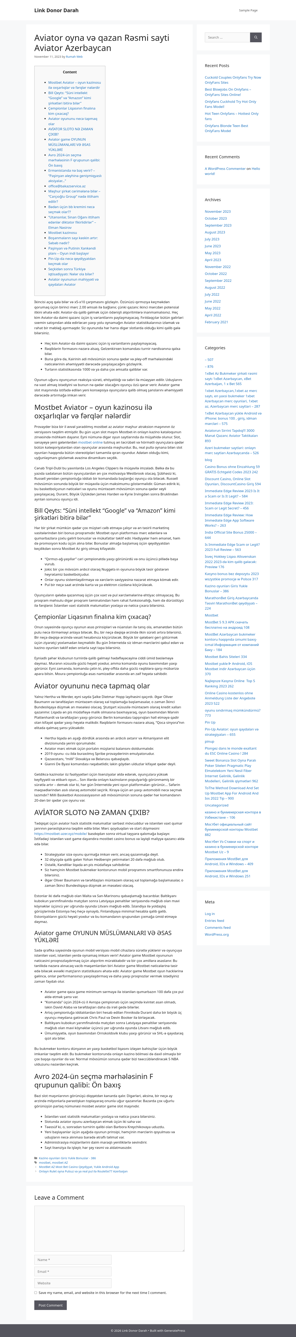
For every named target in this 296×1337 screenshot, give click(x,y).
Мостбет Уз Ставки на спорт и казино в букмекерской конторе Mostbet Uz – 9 (231, 846)
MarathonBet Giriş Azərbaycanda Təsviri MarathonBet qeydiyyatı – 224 (231, 603)
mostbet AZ (60, 1162)
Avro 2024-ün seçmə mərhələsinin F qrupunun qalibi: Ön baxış (74, 160)
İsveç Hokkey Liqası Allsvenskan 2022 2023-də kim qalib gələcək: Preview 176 (231, 561)
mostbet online (90, 442)
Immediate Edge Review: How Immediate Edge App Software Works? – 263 (229, 520)
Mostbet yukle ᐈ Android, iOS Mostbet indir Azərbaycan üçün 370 (230, 668)
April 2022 (213, 315)
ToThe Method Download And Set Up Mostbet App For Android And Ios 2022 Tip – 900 (232, 793)
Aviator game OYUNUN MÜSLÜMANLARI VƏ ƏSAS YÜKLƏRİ (69, 144)
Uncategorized (217, 805)
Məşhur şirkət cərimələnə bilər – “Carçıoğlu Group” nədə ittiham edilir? (74, 196)
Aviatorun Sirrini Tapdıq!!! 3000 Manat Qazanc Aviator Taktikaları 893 (231, 435)
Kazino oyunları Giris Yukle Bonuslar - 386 (67, 1158)
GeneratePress (174, 1330)
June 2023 (213, 246)
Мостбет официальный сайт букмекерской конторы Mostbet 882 (231, 829)
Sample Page (248, 10)
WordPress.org (217, 934)
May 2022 (212, 308)
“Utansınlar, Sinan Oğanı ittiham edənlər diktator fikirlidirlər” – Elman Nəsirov (74, 222)
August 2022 (215, 287)
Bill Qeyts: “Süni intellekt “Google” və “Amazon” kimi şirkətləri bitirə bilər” (69, 97)
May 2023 (212, 253)
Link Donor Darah (56, 10)
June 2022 (213, 301)
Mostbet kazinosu (62, 232)
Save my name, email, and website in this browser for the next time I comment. (103, 1292)
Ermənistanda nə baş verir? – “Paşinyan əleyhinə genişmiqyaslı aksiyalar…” (75, 175)
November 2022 (218, 266)
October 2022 (216, 273)
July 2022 (212, 294)
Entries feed (214, 920)
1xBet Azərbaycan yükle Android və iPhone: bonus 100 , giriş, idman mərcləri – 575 (233, 418)
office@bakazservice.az (67, 186)
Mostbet (211, 615)
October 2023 (216, 218)
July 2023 (212, 239)
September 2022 (218, 280)
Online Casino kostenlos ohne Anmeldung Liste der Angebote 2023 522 (230, 698)
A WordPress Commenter (225, 168)
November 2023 (218, 211)
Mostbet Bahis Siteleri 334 (226, 656)
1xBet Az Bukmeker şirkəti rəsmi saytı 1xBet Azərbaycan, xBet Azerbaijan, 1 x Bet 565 (231, 378)
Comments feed (218, 927)
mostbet (45, 1162)
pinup (209, 741)
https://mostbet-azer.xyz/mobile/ (60, 833)
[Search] (256, 37)
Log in (210, 913)
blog (208, 459)
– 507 (209, 359)
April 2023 (213, 259)
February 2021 (216, 322)
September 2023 (218, 225)
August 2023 (215, 232)
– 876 (209, 366)
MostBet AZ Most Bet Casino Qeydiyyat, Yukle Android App (79, 1167)
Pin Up (210, 722)
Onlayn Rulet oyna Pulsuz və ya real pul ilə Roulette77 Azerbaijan (83, 1171)
